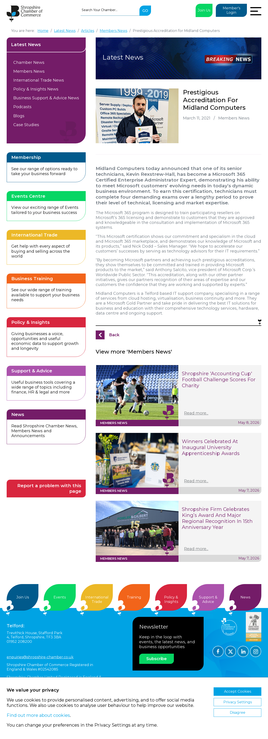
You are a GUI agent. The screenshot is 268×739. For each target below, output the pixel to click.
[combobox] (110, 10)
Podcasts (22, 106)
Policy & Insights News (35, 89)
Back (114, 334)
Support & (208, 599)
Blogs (18, 115)
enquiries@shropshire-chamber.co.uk (40, 657)
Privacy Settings (237, 702)
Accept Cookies (237, 691)
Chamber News (28, 62)
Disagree (237, 712)
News (245, 597)
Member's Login (231, 10)
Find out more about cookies (38, 715)
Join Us (204, 10)
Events (60, 597)
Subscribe (156, 658)
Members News (29, 71)
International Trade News (38, 80)
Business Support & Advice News (46, 98)
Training (134, 597)
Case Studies (26, 124)
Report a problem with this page (49, 488)
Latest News (26, 44)
